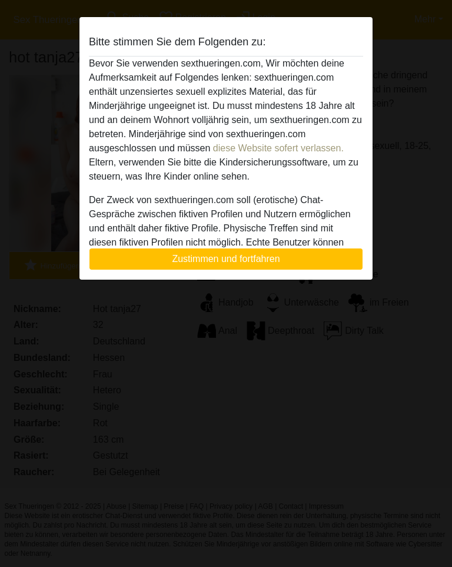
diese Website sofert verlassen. (278, 148)
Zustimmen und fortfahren (226, 259)
